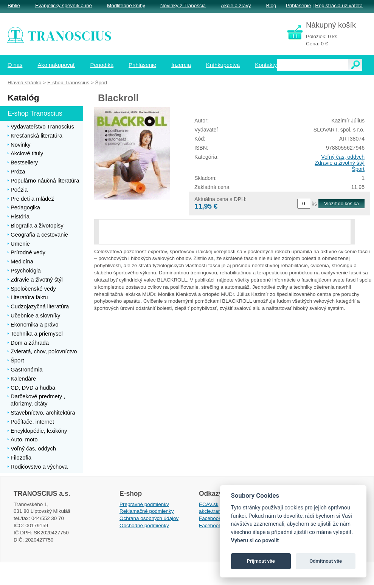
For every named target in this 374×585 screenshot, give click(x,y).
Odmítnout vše (325, 561)
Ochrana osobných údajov (148, 518)
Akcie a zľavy (236, 5)
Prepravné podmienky (144, 504)
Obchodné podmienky (144, 525)
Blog (271, 5)
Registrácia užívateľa (339, 5)
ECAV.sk (209, 504)
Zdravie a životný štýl (340, 163)
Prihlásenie (298, 5)
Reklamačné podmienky (146, 511)
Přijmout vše (261, 561)
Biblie (14, 5)
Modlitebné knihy (126, 5)
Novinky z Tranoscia (183, 5)
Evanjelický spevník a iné (63, 5)
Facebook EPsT (217, 525)
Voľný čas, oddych (343, 157)
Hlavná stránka (25, 82)
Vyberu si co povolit (255, 540)
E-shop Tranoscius (68, 82)
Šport (358, 169)
